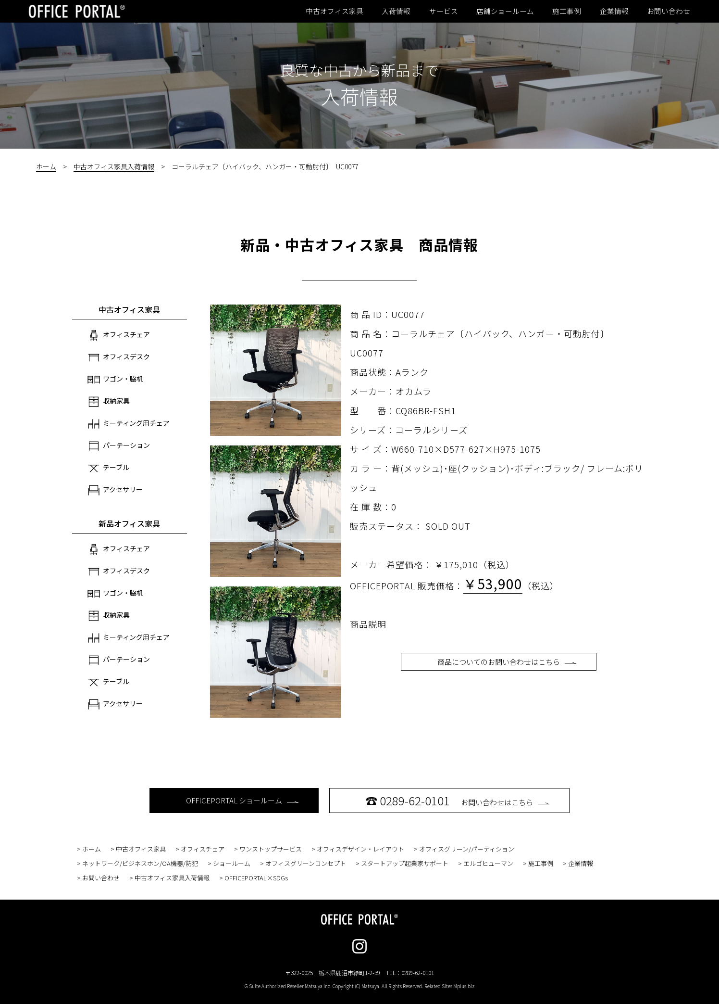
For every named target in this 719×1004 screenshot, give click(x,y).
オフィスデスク (118, 357)
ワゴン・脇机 (115, 379)
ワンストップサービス (270, 848)
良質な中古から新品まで (359, 70)
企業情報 (614, 11)
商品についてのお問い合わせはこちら (507, 662)
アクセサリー (115, 490)
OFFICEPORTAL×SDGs (256, 877)
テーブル (108, 468)
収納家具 (108, 401)
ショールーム (231, 863)
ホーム (46, 166)
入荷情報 (396, 11)
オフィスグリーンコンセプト (305, 863)
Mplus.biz (464, 986)
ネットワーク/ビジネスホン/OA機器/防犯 (140, 863)
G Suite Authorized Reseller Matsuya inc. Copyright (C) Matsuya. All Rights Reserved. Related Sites (360, 986)
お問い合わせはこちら (458, 800)
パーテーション (118, 446)
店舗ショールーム (505, 11)
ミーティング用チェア (128, 424)
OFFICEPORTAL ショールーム (242, 800)
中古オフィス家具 (334, 11)
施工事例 (566, 11)
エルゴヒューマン (488, 863)
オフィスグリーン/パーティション (466, 848)
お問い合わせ (668, 11)
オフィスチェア (118, 335)
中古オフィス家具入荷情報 (114, 166)
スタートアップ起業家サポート (404, 863)
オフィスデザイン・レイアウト (360, 848)
